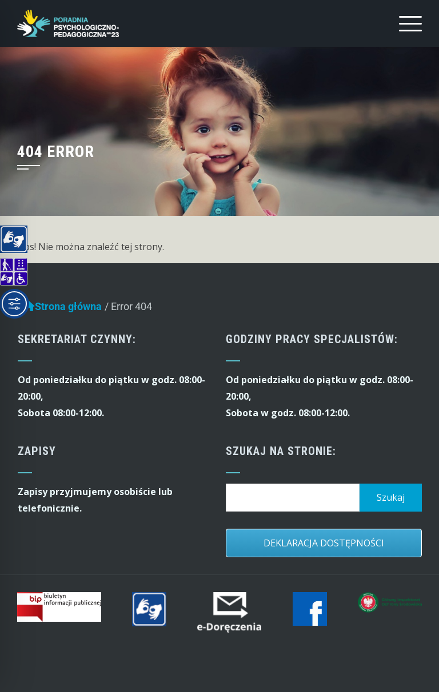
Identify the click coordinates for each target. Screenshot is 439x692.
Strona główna (62, 308)
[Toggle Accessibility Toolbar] (14, 303)
